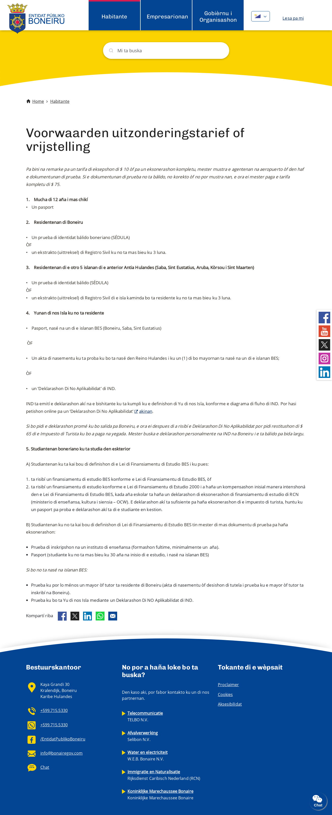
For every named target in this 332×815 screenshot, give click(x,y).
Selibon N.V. (142, 736)
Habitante (114, 16)
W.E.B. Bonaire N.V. (147, 756)
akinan (145, 411)
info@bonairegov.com (61, 753)
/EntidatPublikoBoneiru (62, 739)
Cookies (225, 694)
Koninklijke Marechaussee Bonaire (160, 794)
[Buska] (166, 50)
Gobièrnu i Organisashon (218, 16)
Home (38, 101)
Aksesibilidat (230, 704)
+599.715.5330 (54, 710)
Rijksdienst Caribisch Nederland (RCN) (163, 775)
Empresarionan (167, 16)
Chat (44, 767)
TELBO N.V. (145, 716)
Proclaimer (228, 684)
